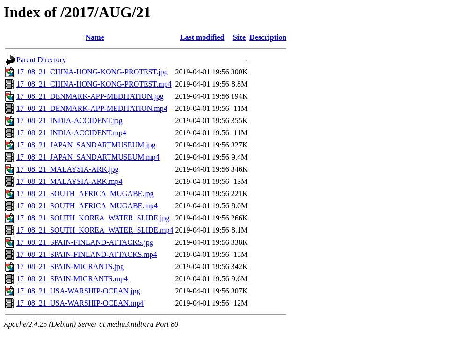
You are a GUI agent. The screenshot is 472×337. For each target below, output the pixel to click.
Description (267, 37)
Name (95, 37)
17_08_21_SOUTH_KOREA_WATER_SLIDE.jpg (93, 218)
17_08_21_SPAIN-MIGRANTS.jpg (70, 267)
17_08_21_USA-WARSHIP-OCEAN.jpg (78, 291)
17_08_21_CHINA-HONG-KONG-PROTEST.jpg (92, 72)
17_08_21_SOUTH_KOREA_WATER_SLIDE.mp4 (95, 230)
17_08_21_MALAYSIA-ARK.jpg (67, 169)
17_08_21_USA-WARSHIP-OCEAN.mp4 (80, 303)
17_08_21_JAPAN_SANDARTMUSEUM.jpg (86, 145)
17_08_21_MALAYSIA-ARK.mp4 (69, 181)
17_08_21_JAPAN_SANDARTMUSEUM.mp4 (88, 157)
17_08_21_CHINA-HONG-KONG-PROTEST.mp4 (94, 84)
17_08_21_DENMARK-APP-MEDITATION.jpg (90, 96)
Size (239, 37)
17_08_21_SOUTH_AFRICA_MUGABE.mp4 (87, 206)
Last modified (202, 37)
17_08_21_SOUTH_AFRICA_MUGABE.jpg (85, 194)
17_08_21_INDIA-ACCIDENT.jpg (69, 121)
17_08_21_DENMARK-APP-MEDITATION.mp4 (91, 108)
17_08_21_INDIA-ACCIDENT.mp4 (71, 133)
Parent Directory (41, 60)
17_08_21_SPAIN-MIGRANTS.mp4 (72, 279)
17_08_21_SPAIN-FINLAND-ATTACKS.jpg (84, 242)
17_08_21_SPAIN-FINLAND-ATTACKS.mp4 (86, 254)
